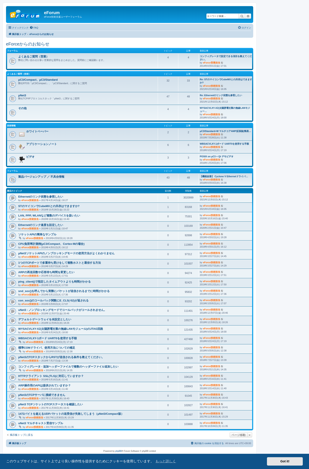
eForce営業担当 (211, 62)
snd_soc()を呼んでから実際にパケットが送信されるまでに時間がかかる (64, 291)
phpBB (118, 451)
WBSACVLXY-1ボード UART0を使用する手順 (224, 143)
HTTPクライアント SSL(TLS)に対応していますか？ (51, 376)
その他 (22, 108)
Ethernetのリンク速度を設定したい (40, 225)
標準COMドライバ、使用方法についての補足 (46, 347)
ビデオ (30, 156)
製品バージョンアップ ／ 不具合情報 (41, 176)
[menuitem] (34, 27)
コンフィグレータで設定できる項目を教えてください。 (226, 58)
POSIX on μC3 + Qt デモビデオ (216, 156)
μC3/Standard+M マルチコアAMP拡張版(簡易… (225, 131)
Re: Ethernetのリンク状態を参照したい (221, 95)
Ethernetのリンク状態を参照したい (40, 196)
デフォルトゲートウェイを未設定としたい (44, 319)
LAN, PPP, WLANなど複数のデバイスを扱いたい (49, 215)
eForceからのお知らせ (27, 44)
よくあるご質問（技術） (19, 74)
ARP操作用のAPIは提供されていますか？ (44, 385)
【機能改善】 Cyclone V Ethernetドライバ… (224, 176)
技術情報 (11, 125)
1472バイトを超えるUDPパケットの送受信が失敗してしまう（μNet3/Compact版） (71, 413)
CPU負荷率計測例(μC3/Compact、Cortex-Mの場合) (51, 243)
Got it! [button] (284, 461)
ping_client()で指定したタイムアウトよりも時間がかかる (54, 281)
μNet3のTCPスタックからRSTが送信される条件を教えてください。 (61, 357)
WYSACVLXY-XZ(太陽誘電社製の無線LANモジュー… (225, 109)
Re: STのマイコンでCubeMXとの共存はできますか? (226, 81)
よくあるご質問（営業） (33, 56)
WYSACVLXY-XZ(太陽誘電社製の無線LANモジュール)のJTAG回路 (60, 328)
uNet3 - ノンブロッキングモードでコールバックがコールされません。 (62, 310)
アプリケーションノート (41, 144)
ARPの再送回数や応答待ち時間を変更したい (46, 272)
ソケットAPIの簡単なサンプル (37, 234)
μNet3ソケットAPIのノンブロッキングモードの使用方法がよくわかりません (66, 253)
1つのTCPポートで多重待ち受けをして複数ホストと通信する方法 (59, 262)
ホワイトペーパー (37, 131)
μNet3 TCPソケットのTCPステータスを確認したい (50, 404)
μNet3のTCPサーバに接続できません (41, 394)
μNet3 (22, 95)
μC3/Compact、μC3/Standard (38, 79)
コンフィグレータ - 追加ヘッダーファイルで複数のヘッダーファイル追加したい (68, 366)
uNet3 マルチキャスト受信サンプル (40, 423)
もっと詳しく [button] (165, 461)
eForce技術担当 (211, 86)
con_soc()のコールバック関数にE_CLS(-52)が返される (53, 300)
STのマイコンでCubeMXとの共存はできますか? (49, 206)
